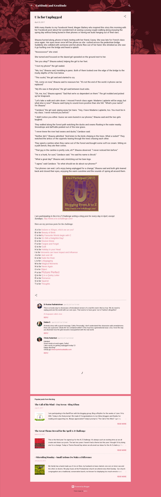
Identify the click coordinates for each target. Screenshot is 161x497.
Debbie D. (47, 322)
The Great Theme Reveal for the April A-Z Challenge (60, 431)
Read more (121, 424)
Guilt (44, 247)
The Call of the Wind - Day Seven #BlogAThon (57, 404)
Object (44, 269)
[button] (125, 16)
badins (85, 491)
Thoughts (45, 284)
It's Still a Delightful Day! (53, 238)
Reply (46, 317)
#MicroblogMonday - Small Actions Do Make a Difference (63, 457)
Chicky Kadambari (50, 338)
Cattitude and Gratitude (51, 5)
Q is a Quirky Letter (50, 275)
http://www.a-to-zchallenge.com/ (58, 218)
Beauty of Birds (48, 232)
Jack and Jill (46, 255)
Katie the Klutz (48, 258)
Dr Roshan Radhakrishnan (53, 304)
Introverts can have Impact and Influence (59, 252)
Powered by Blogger (81, 487)
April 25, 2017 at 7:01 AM (71, 304)
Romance (46, 278)
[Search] (129, 6)
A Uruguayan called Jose (53, 314)
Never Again (47, 266)
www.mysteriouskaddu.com (61, 350)
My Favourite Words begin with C (56, 235)
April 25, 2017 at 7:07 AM (59, 322)
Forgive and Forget (50, 244)
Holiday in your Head (51, 249)
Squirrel (45, 281)
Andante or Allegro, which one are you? (57, 230)
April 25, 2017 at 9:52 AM (65, 338)
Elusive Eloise (48, 241)
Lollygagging (47, 261)
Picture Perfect (50, 272)
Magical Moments (50, 264)
